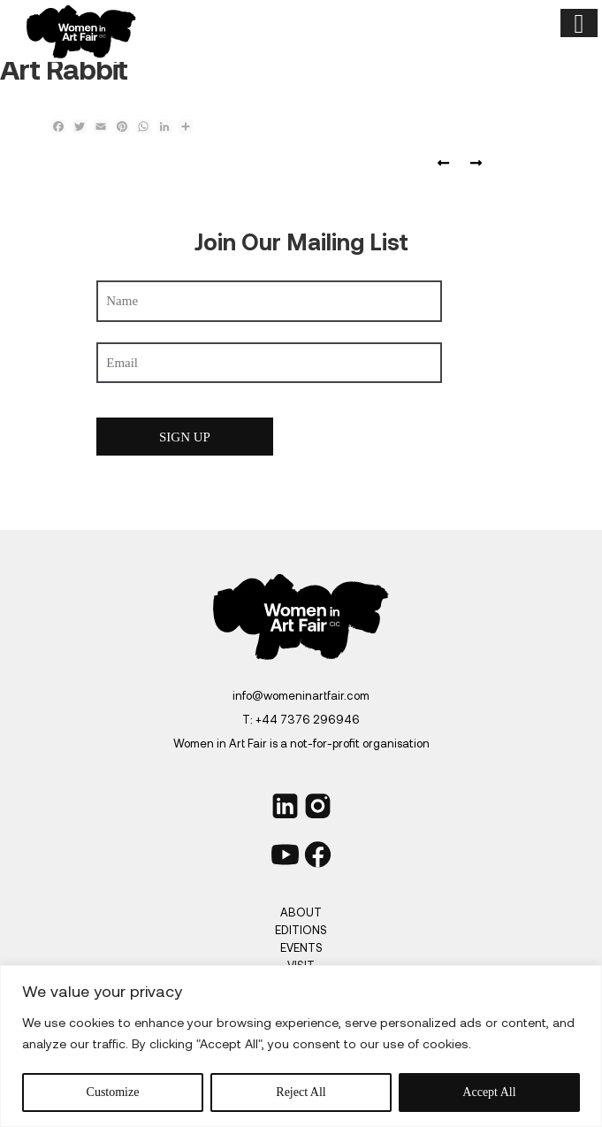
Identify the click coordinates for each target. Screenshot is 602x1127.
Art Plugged (472, 163)
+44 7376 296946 (307, 719)
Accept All (488, 1092)
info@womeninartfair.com (301, 695)
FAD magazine (447, 163)
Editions (301, 930)
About (301, 912)
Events (301, 947)
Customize (113, 1092)
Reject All (300, 1092)
